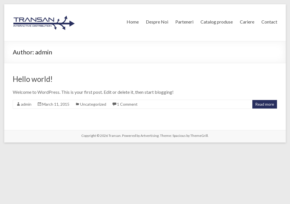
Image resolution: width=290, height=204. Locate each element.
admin (26, 104)
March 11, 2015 (55, 104)
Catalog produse (217, 21)
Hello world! (33, 79)
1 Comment (127, 104)
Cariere (247, 21)
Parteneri (184, 21)
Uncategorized (93, 104)
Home (133, 21)
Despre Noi (157, 21)
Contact (269, 21)
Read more (264, 104)
